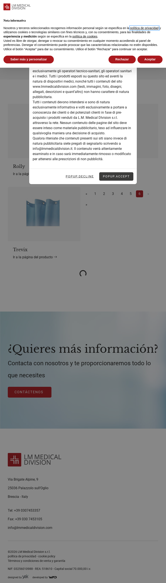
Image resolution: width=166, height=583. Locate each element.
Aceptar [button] (150, 59)
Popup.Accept (116, 176)
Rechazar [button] (122, 59)
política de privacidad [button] (144, 28)
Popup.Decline (80, 176)
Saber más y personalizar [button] (28, 59)
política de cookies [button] (84, 36)
